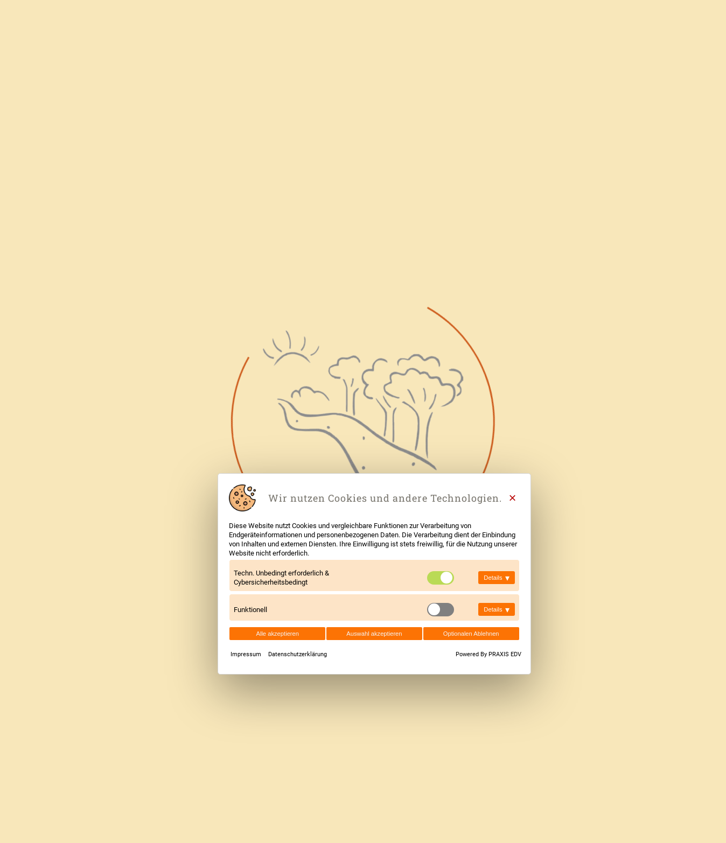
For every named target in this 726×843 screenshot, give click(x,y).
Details (496, 578)
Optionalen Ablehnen (471, 633)
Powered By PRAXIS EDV (488, 654)
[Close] (513, 498)
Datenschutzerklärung (297, 654)
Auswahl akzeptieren (374, 633)
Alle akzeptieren (277, 633)
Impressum (247, 654)
